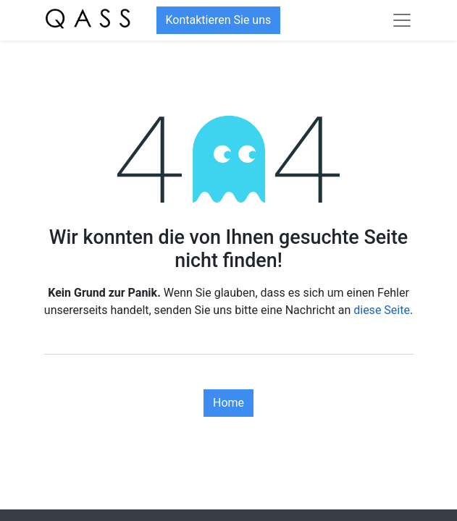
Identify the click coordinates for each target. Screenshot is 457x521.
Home (228, 403)
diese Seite (381, 310)
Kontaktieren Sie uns (219, 20)
